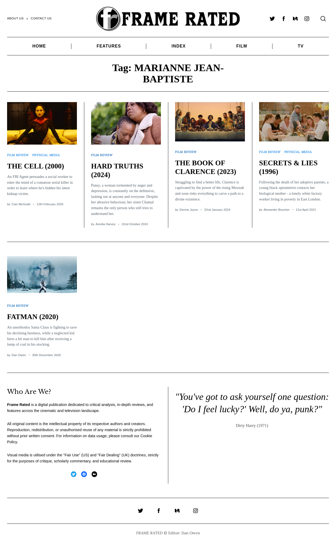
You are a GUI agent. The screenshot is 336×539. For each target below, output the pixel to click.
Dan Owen (19, 351)
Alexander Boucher (277, 207)
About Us (15, 18)
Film (241, 46)
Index (179, 46)
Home (39, 46)
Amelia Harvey (106, 222)
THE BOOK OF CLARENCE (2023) (207, 165)
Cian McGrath (21, 202)
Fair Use (72, 451)
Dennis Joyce (189, 207)
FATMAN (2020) (33, 313)
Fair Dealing (109, 451)
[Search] (323, 18)
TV (300, 46)
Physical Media (47, 154)
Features (109, 46)
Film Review (18, 154)
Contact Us (41, 18)
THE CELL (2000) (36, 164)
